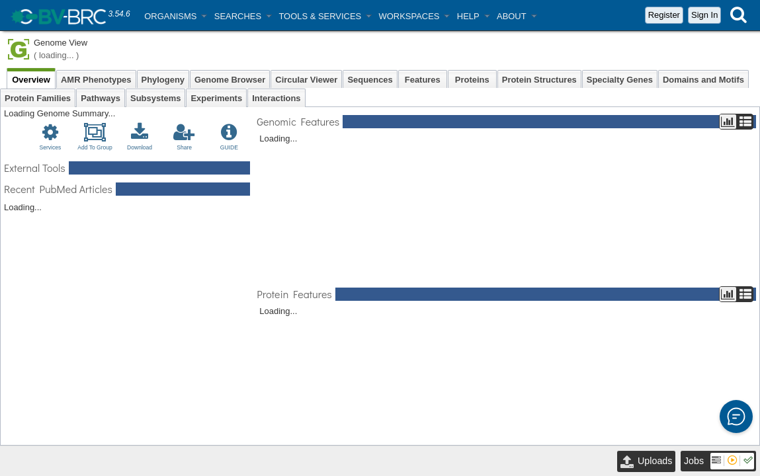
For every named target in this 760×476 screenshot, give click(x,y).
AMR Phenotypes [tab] (96, 80)
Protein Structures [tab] (539, 80)
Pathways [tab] (100, 98)
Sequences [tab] (369, 80)
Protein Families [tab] (38, 98)
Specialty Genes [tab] (620, 80)
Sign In (704, 15)
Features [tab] (423, 80)
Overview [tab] (31, 80)
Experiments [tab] (216, 98)
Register (664, 15)
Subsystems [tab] (155, 98)
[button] (175, 16)
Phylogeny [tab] (163, 80)
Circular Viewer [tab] (306, 80)
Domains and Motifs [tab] (703, 80)
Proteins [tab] (472, 80)
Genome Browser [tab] (229, 80)
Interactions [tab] (276, 98)
